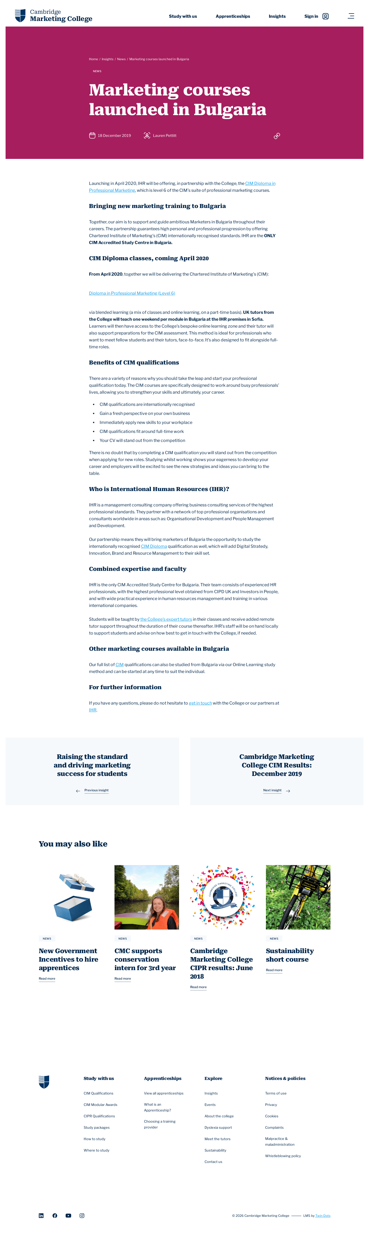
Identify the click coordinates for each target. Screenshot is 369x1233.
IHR (92, 710)
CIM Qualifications (100, 1096)
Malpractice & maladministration (288, 1144)
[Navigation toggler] (350, 16)
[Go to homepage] (44, 1084)
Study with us (183, 16)
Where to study (97, 1153)
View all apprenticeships (165, 1096)
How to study (95, 1141)
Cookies (273, 1119)
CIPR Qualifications (101, 1119)
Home (93, 59)
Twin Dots (322, 1218)
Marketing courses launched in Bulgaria (159, 59)
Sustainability (217, 1153)
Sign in (316, 16)
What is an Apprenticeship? (167, 1110)
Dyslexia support (219, 1130)
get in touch (200, 703)
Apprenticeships (233, 16)
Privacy (272, 1107)
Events (211, 1107)
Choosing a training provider (167, 1127)
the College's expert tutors (166, 619)
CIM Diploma (154, 546)
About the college (220, 1119)
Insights (277, 16)
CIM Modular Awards (102, 1107)
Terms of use (277, 1096)
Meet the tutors (218, 1141)
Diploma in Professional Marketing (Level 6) (132, 293)
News (121, 59)
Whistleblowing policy (284, 1159)
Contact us (215, 1164)
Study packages (98, 1130)
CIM (120, 664)
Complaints (275, 1130)
